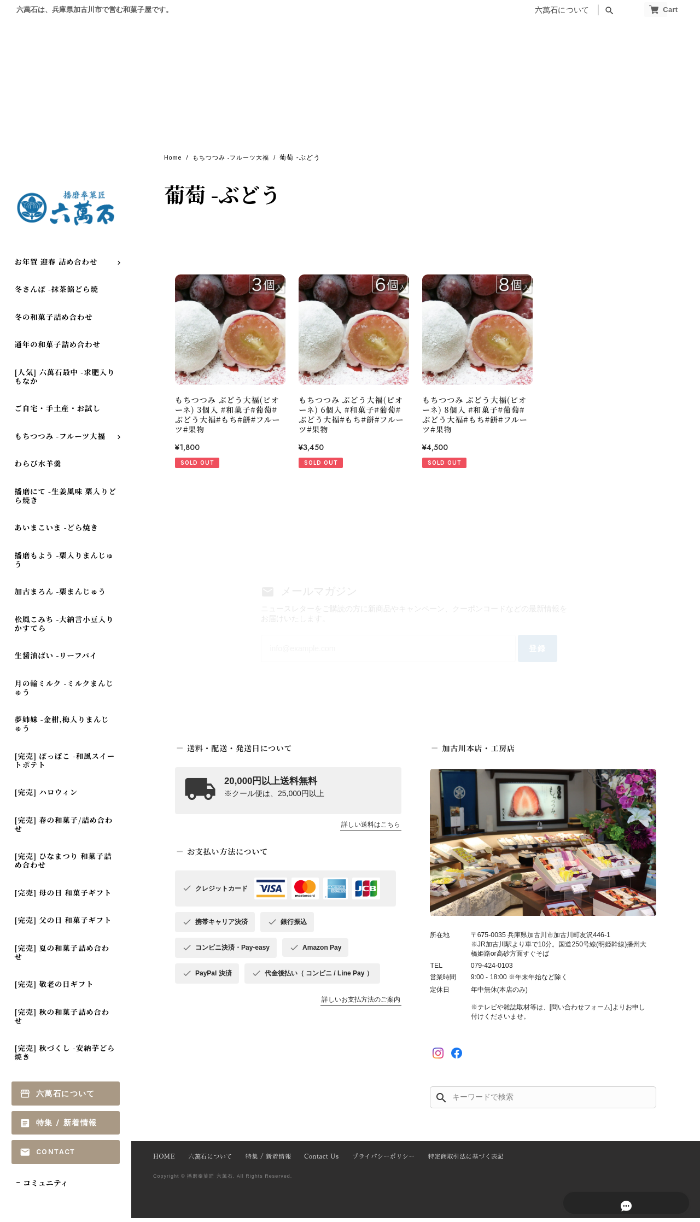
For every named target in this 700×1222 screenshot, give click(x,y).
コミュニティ (45, 1186)
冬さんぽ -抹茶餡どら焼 (56, 293)
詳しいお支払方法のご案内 (361, 1004)
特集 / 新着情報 (66, 1126)
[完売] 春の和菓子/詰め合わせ (64, 828)
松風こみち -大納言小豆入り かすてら (64, 627)
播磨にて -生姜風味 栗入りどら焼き (65, 499)
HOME (163, 1162)
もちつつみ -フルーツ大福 (60, 440)
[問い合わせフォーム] (581, 1011)
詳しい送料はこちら (370, 829)
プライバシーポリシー (376, 1162)
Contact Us (316, 1162)
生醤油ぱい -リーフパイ (56, 659)
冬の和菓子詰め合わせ (54, 320)
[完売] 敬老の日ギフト (54, 988)
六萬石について (540, 10)
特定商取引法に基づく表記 (456, 1162)
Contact (55, 1155)
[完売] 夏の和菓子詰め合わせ (62, 956)
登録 (527, 651)
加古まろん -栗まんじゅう (61, 595)
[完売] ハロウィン (46, 796)
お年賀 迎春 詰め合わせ (56, 265)
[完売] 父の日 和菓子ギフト (63, 924)
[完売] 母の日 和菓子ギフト (63, 896)
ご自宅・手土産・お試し (58, 412)
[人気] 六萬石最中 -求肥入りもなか (65, 380)
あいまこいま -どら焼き (56, 531)
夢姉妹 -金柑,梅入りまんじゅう (62, 727)
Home (174, 158)
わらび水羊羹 (38, 468)
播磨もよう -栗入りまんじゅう (64, 563)
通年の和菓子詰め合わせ (58, 348)
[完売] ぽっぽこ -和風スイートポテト (65, 764)
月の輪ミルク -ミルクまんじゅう (64, 691)
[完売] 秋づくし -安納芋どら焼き (65, 1056)
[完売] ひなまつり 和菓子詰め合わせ (63, 864)
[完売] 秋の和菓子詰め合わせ (62, 1020)
